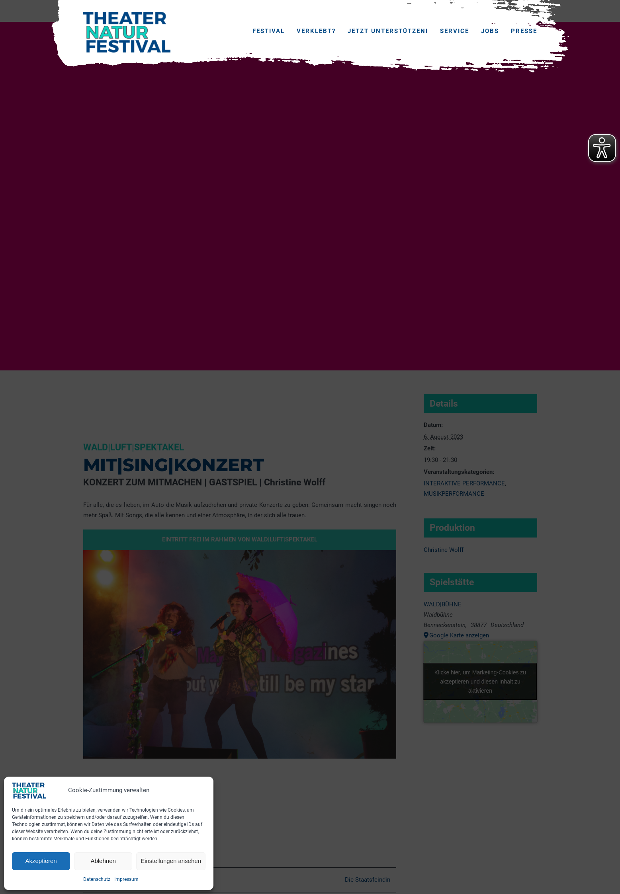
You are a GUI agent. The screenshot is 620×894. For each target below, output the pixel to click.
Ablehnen (102, 860)
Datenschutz (96, 879)
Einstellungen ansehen (171, 860)
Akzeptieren (41, 860)
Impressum (126, 879)
